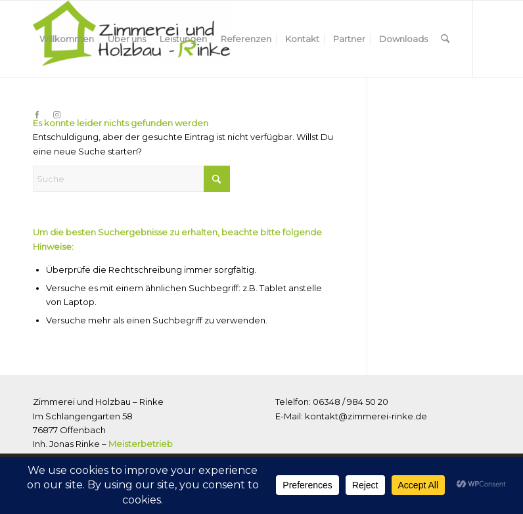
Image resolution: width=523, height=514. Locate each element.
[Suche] (445, 39)
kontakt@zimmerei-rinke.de (366, 416)
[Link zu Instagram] (56, 114)
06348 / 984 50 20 (350, 401)
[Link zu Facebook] (37, 114)
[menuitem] (67, 39)
